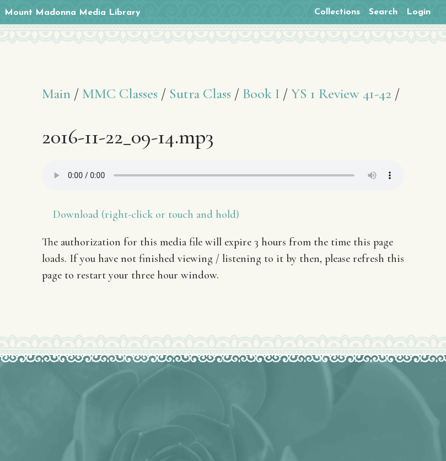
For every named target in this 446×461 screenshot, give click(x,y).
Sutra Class (200, 93)
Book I (261, 93)
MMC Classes (120, 93)
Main (56, 93)
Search (383, 12)
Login (418, 12)
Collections (337, 12)
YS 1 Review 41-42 (341, 93)
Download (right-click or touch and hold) (146, 214)
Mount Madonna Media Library (72, 12)
